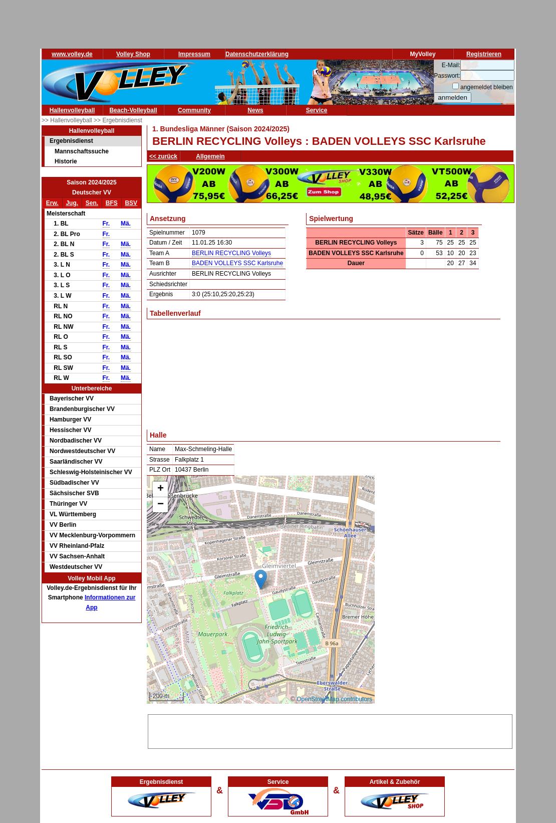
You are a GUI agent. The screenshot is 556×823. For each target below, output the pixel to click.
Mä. (126, 223)
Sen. (92, 203)
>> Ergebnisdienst (118, 120)
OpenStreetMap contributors (334, 699)
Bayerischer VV (72, 398)
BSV (131, 203)
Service (317, 110)
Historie (66, 161)
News (255, 110)
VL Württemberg (73, 514)
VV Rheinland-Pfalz (77, 545)
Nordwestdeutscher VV (82, 451)
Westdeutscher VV (76, 566)
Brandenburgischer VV (82, 409)
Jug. (72, 203)
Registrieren (483, 54)
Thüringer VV (68, 503)
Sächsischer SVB (74, 493)
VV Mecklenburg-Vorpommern (92, 535)
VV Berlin (63, 524)
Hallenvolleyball (72, 110)
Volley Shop (133, 54)
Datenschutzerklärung (257, 54)
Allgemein (210, 156)
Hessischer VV (70, 430)
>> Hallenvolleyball (68, 120)
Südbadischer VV (74, 482)
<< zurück (163, 156)
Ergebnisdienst (71, 140)
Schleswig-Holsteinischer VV (91, 472)
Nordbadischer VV (76, 440)
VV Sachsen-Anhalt (77, 556)
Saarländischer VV (76, 461)
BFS (112, 203)
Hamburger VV (70, 419)
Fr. (106, 223)
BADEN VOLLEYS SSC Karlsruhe (237, 263)
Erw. (52, 203)
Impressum (194, 54)
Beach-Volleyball (133, 110)
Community (194, 110)
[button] (260, 579)
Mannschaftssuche (82, 151)
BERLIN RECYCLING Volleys (231, 253)
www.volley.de (72, 54)
